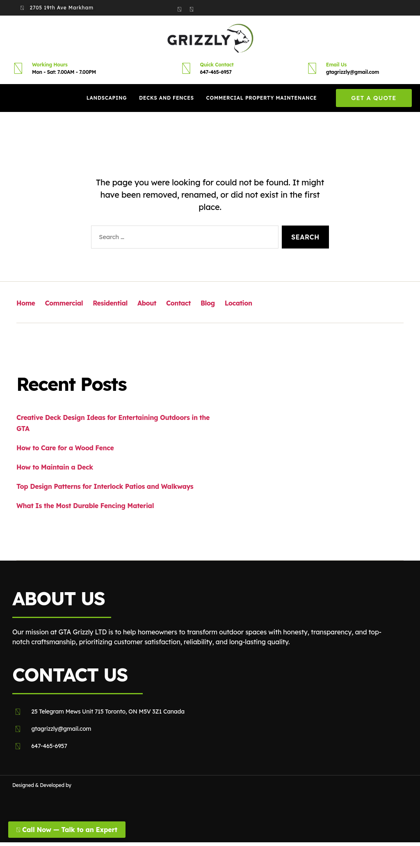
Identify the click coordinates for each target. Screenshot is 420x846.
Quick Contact (217, 65)
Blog (206, 303)
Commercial (63, 303)
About (146, 303)
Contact (177, 303)
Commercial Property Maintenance (261, 98)
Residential (109, 303)
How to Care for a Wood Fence (65, 448)
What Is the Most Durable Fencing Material (85, 506)
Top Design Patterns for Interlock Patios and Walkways (104, 486)
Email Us (336, 65)
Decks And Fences (166, 98)
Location (236, 303)
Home (25, 303)
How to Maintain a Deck (54, 467)
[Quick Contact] (186, 68)
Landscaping (107, 98)
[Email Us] (312, 68)
